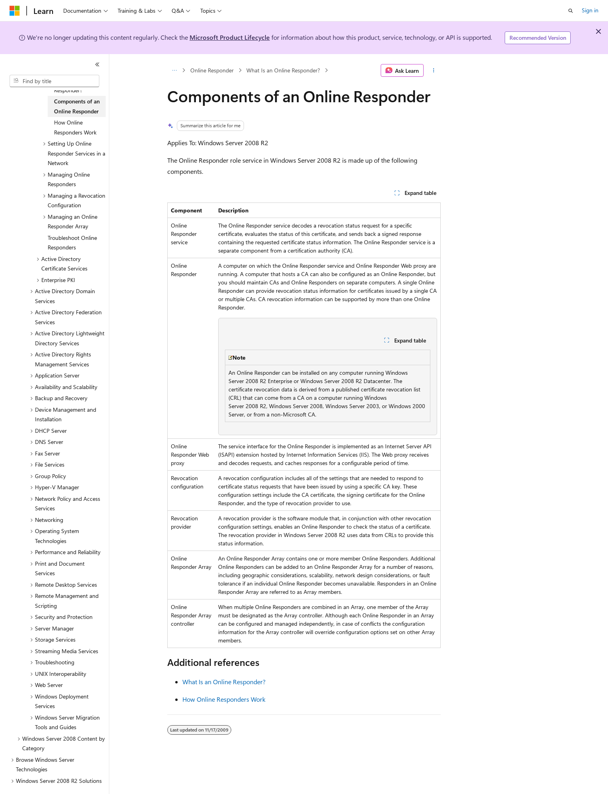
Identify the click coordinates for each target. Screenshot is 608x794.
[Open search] (571, 11)
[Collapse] (97, 64)
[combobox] (54, 81)
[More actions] (434, 70)
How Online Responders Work (223, 699)
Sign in (590, 10)
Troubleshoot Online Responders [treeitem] (72, 242)
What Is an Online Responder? (283, 70)
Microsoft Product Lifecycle (230, 37)
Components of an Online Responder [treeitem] (77, 106)
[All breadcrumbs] (174, 70)
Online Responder (212, 70)
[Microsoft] (15, 11)
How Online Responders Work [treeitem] (75, 127)
